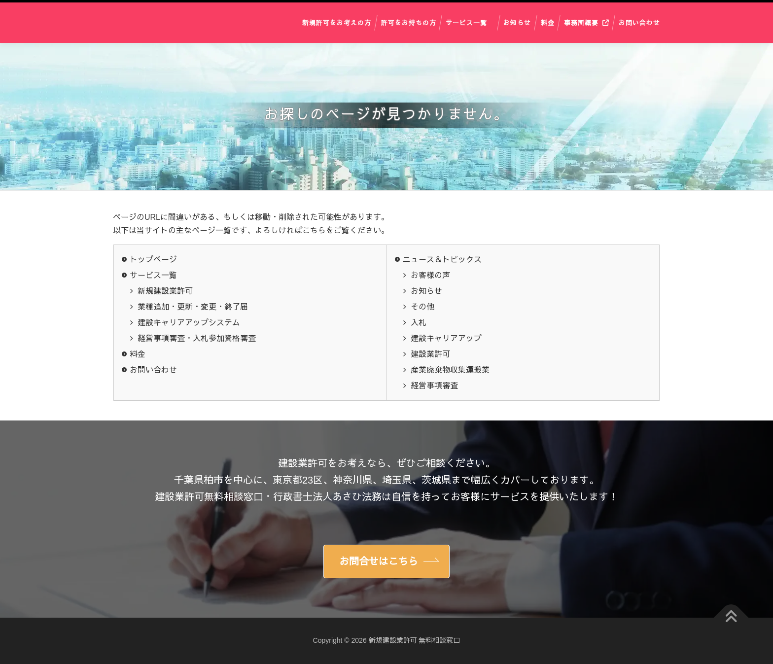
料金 (548, 22)
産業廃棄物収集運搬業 (450, 370)
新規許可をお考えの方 (336, 22)
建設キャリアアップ (446, 338)
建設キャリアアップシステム (189, 322)
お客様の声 (430, 275)
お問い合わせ (639, 22)
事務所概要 (581, 22)
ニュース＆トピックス (442, 259)
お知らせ (517, 22)
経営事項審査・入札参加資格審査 (197, 338)
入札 (418, 322)
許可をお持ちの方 (408, 22)
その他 (422, 307)
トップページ (153, 259)
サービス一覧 (466, 22)
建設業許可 (430, 354)
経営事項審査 (434, 386)
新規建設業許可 (165, 291)
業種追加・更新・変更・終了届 (193, 307)
